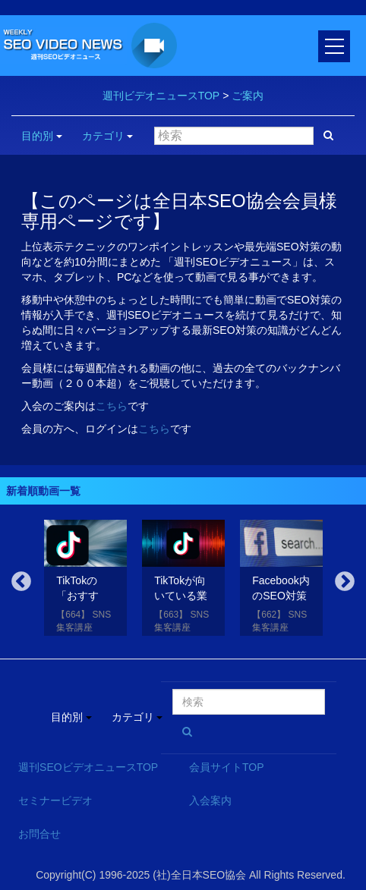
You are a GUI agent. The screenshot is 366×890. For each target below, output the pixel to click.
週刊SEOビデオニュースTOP (88, 767)
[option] (85, 581)
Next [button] (344, 582)
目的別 (41, 136)
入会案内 (210, 800)
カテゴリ (108, 136)
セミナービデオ (55, 800)
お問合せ (39, 834)
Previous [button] (21, 582)
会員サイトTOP (226, 767)
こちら (112, 406)
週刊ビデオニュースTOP (161, 96)
